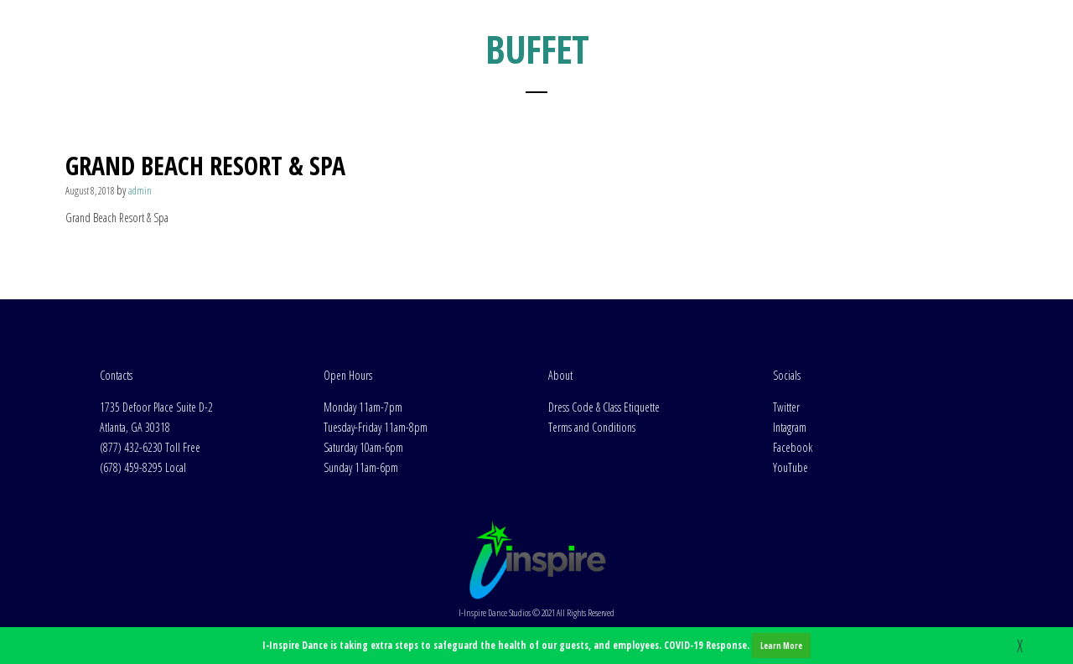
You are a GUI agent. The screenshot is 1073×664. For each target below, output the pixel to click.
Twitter (786, 407)
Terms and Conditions (591, 427)
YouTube (790, 467)
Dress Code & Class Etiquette (604, 407)
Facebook (792, 447)
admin (140, 191)
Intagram (789, 427)
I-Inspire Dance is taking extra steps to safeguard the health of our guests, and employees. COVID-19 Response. (536, 645)
